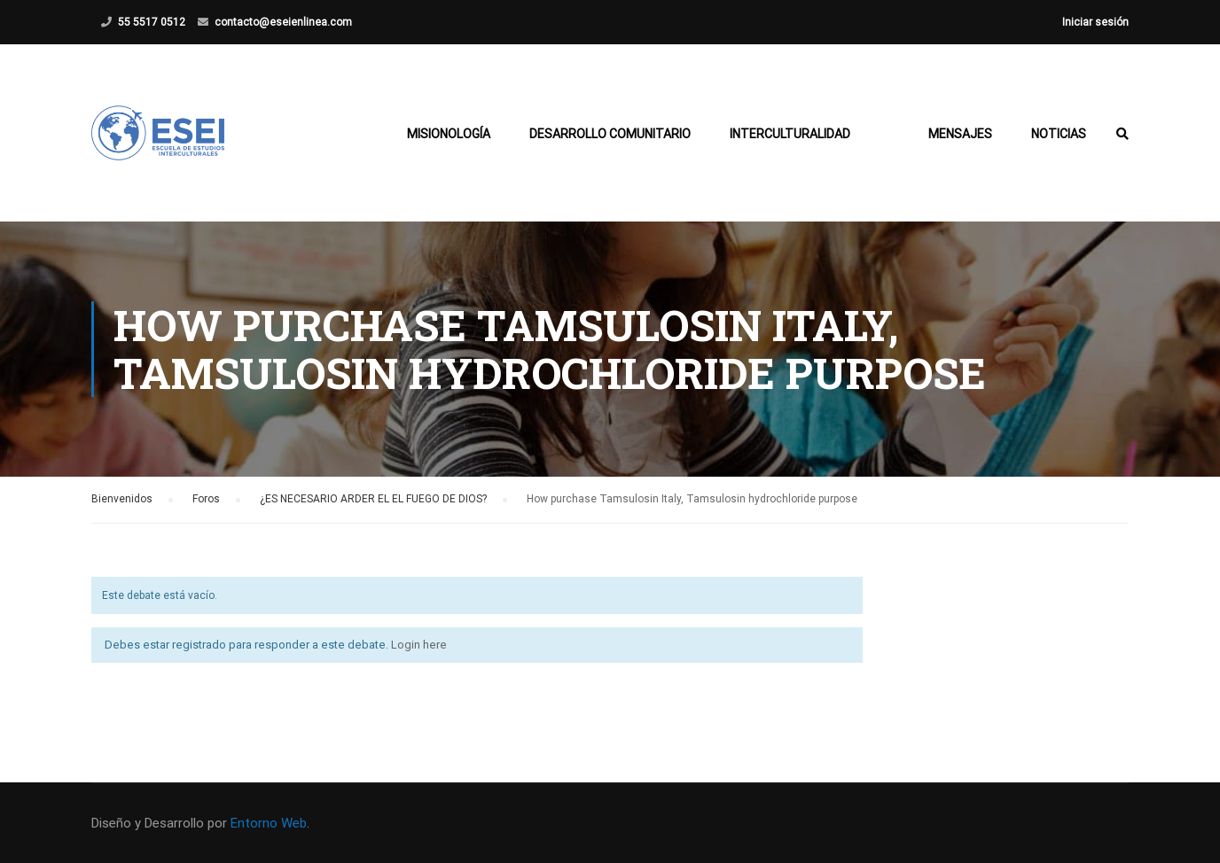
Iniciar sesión (1095, 22)
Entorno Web (269, 823)
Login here (419, 644)
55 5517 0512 (151, 22)
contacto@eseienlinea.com (283, 22)
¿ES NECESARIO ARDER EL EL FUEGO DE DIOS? (373, 499)
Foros (206, 499)
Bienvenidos (121, 499)
